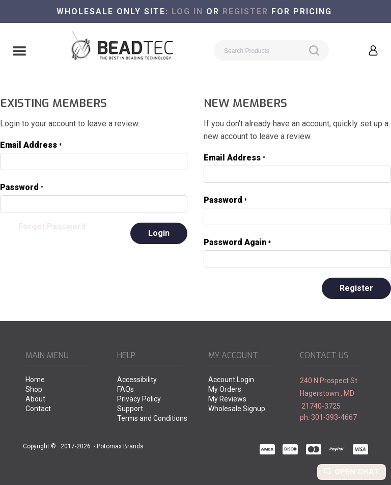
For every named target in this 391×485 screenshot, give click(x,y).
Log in (187, 11)
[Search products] (271, 50)
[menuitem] (58, 380)
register (245, 11)
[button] (19, 52)
